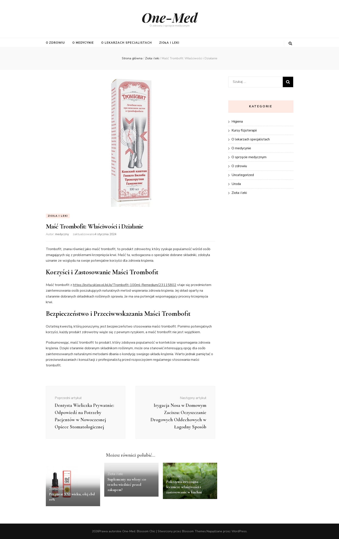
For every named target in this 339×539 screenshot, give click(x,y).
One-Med (170, 17)
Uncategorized (243, 175)
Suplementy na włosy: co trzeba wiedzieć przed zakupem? (126, 484)
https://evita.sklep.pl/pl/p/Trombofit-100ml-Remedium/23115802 (124, 285)
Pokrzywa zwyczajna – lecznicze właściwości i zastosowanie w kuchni (184, 486)
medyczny (62, 234)
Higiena (237, 121)
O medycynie (83, 43)
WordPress (239, 531)
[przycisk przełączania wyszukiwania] (290, 43)
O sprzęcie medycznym (249, 157)
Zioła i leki (169, 43)
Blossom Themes (194, 531)
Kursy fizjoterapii (244, 130)
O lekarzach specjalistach (126, 43)
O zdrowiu (55, 43)
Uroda (236, 183)
